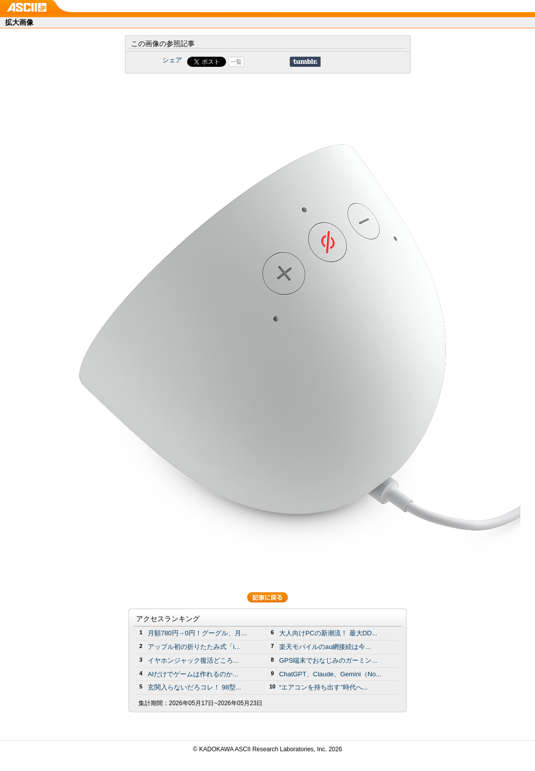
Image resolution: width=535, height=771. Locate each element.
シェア (172, 60)
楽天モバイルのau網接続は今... (325, 647)
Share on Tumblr (305, 62)
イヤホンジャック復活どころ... (193, 660)
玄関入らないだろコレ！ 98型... (194, 687)
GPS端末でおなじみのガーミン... (328, 660)
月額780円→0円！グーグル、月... (197, 633)
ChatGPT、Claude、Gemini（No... (330, 674)
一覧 (236, 62)
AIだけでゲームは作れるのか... (193, 674)
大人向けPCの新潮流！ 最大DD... (328, 633)
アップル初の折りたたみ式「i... (194, 647)
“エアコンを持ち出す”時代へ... (323, 687)
